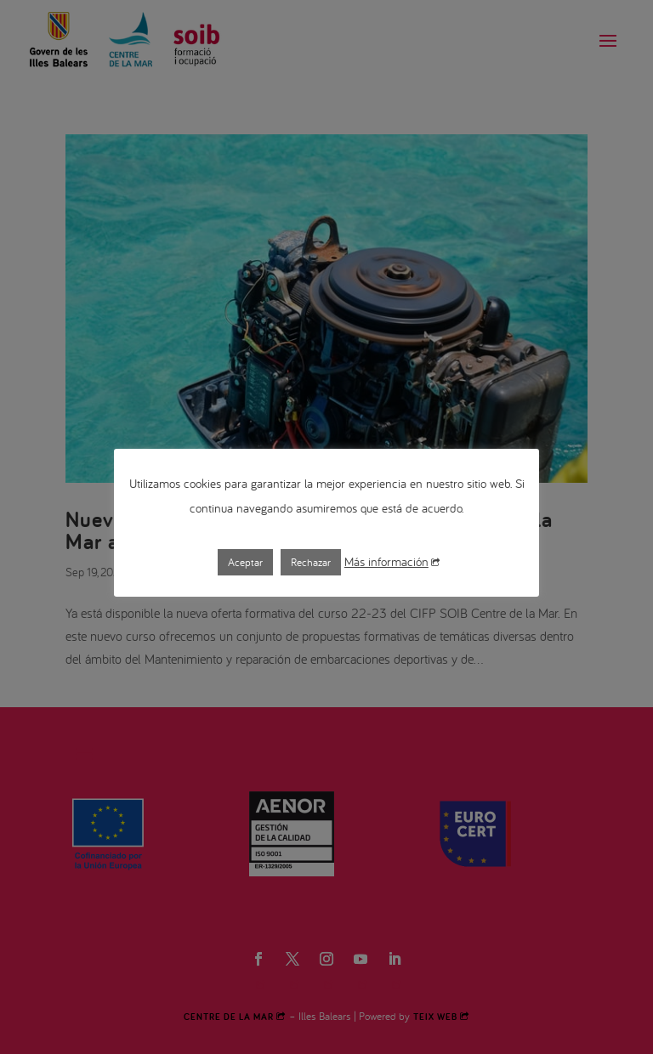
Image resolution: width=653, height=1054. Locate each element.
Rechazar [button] (311, 562)
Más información (392, 561)
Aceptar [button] (245, 562)
